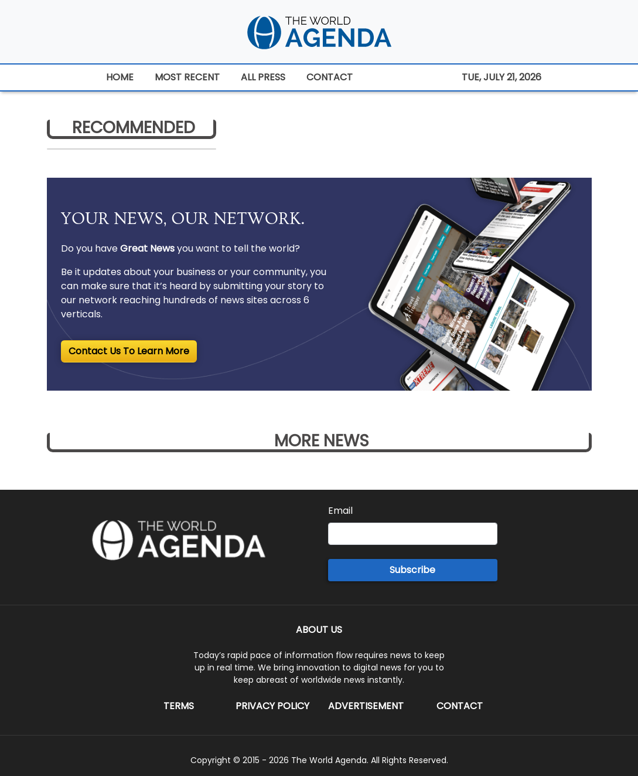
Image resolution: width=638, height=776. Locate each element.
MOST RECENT (187, 77)
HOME (120, 77)
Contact (459, 706)
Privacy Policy (272, 706)
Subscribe (412, 570)
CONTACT (329, 77)
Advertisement (366, 706)
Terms (178, 706)
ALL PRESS (263, 77)
